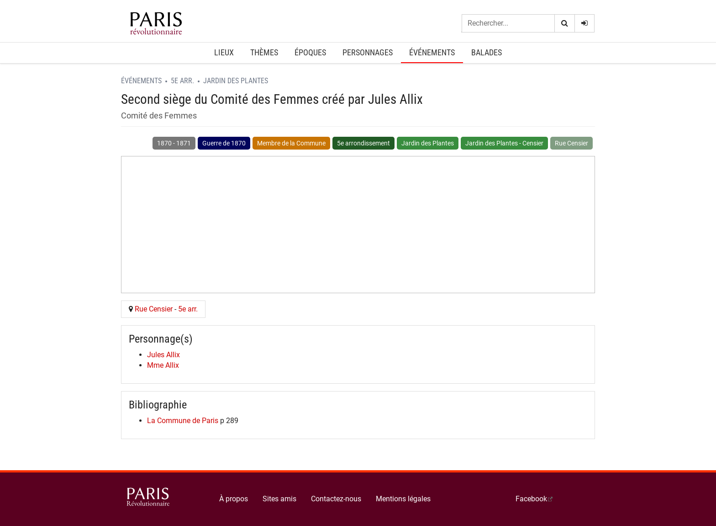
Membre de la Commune (291, 143)
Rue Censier (571, 143)
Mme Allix (163, 365)
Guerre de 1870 (224, 143)
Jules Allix (163, 354)
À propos (233, 498)
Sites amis (279, 498)
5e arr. (182, 80)
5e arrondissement (363, 143)
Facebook (531, 498)
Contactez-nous (336, 498)
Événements (432, 52)
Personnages (367, 52)
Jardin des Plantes (235, 80)
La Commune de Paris (182, 420)
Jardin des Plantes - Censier (504, 143)
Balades (486, 52)
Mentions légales (403, 498)
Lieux (224, 52)
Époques (310, 52)
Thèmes (264, 52)
